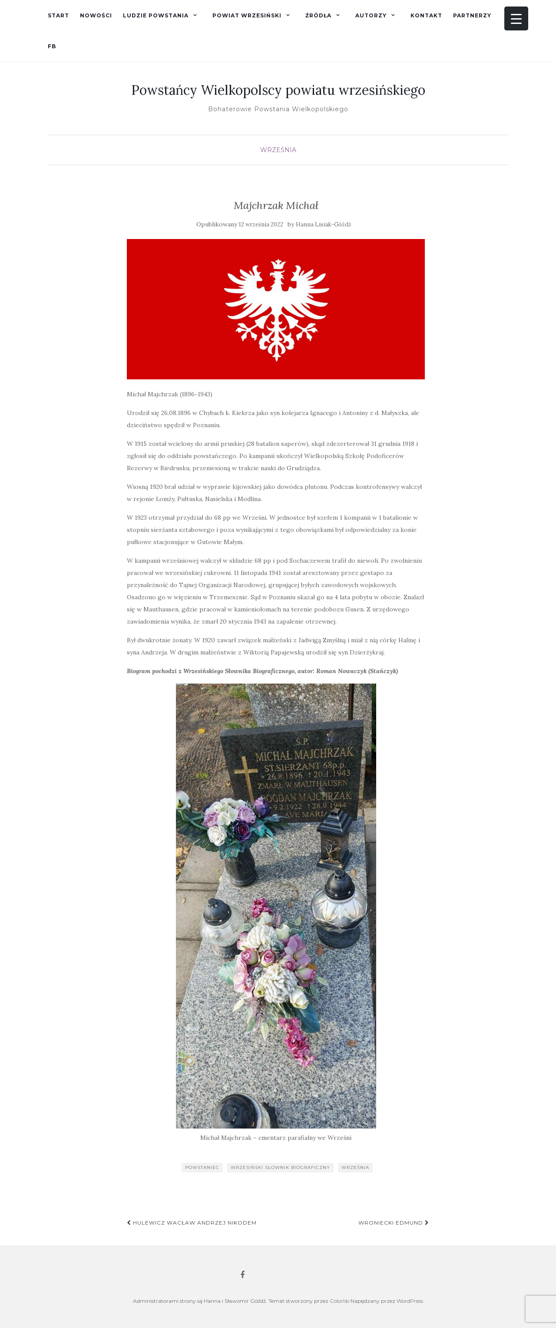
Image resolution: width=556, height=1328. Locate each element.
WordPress (410, 1301)
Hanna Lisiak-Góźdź (323, 224)
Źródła (318, 15)
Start (58, 15)
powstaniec (202, 1167)
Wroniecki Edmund (393, 1222)
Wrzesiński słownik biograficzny (280, 1167)
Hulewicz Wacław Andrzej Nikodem (192, 1222)
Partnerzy (472, 15)
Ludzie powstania (156, 15)
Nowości (96, 15)
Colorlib (339, 1301)
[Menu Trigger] (516, 18)
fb (52, 46)
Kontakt (426, 15)
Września (278, 150)
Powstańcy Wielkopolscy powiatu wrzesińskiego (278, 89)
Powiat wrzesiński (246, 15)
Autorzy (371, 15)
